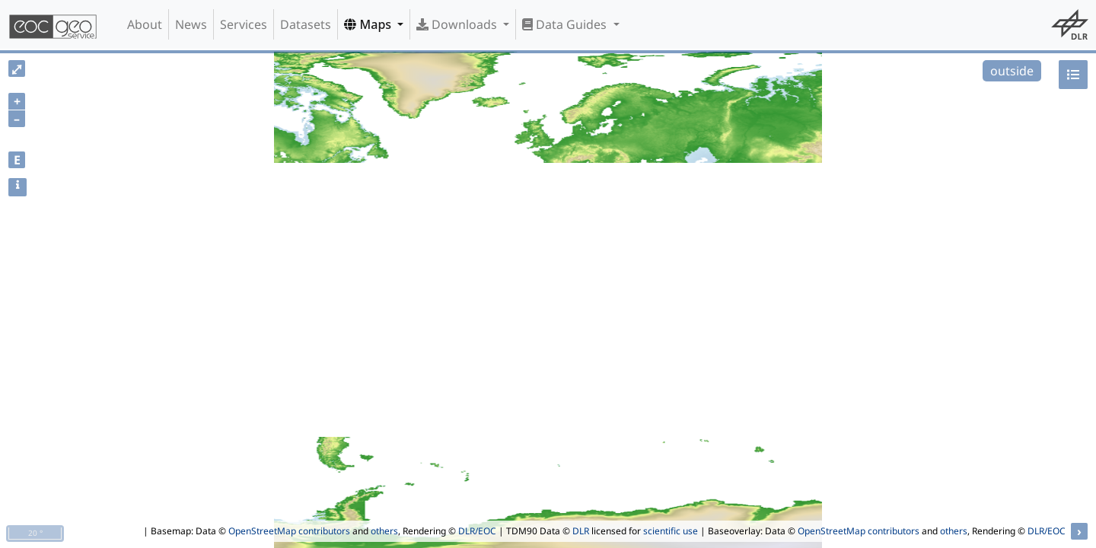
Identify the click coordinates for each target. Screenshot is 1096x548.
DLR (580, 530)
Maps (369, 24)
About (144, 24)
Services (243, 24)
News (191, 24)
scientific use (670, 530)
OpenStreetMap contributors (289, 530)
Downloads (458, 24)
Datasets (305, 24)
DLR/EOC (477, 530)
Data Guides (566, 24)
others (384, 530)
